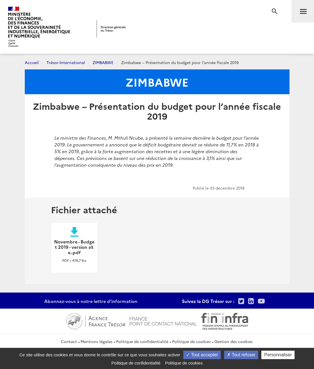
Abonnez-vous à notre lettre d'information (90, 301)
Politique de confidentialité (142, 341)
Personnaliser (278, 354)
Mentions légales (96, 341)
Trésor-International (65, 62)
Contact (69, 341)
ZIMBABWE (103, 62)
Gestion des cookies (233, 341)
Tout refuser (241, 354)
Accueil (32, 62)
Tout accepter (202, 354)
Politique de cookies (191, 341)
